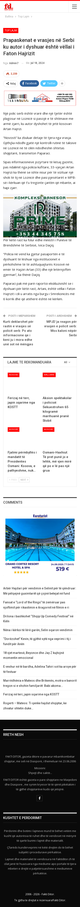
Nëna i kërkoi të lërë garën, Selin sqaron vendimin (38, 630)
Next (24, 479)
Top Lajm (11, 30)
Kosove (13, 375)
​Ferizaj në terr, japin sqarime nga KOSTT (31, 694)
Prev (13, 479)
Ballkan (49, 375)
